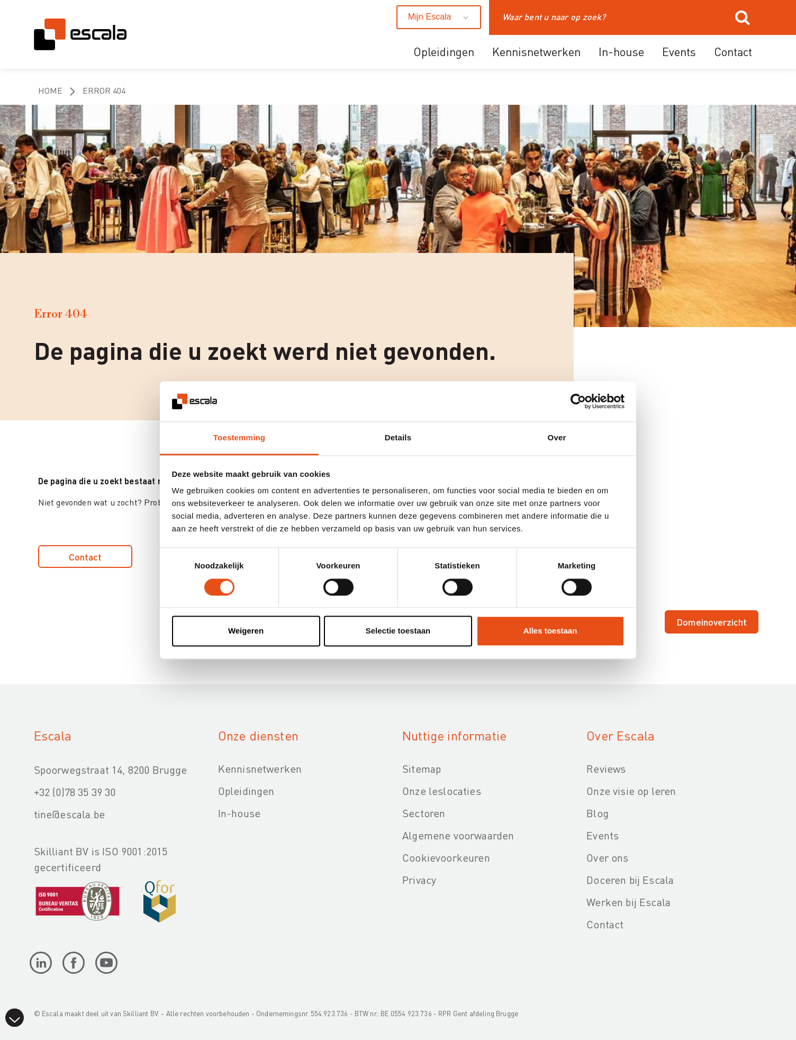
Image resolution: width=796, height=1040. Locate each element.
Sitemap (421, 768)
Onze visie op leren (631, 791)
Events (679, 51)
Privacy (419, 880)
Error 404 (104, 90)
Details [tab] (398, 437)
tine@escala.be (69, 814)
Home (50, 90)
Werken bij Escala (628, 902)
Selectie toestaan (398, 631)
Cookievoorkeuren (446, 857)
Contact (733, 51)
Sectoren (423, 813)
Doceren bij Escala (630, 880)
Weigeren (246, 631)
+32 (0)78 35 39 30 (75, 792)
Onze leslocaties (441, 791)
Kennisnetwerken (536, 51)
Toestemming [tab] (239, 437)
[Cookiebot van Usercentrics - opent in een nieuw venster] (578, 401)
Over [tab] (557, 437)
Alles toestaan (550, 631)
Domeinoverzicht (711, 622)
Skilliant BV (140, 1013)
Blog (597, 813)
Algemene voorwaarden (458, 835)
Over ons (607, 857)
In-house (621, 51)
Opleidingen (443, 51)
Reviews (606, 768)
